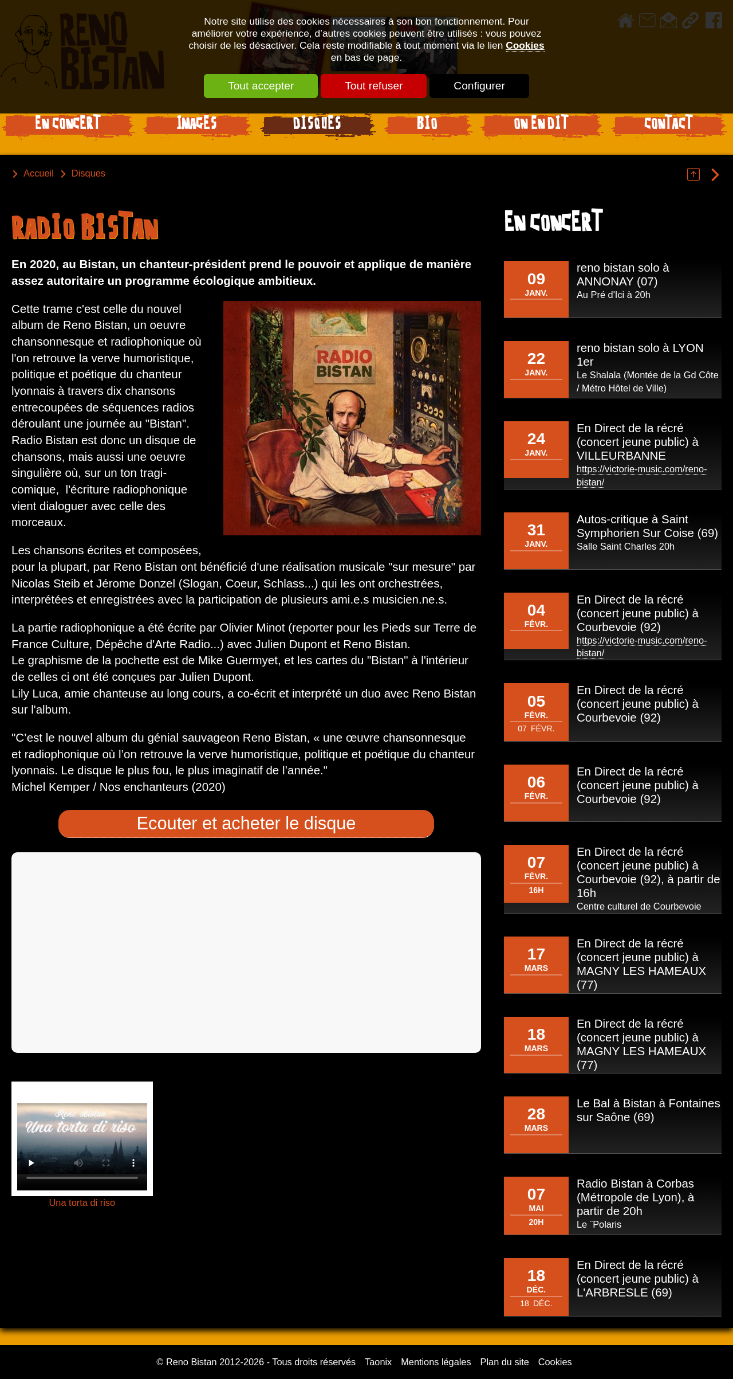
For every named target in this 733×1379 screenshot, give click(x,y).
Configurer (479, 86)
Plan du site (504, 1362)
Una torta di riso (82, 1202)
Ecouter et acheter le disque (246, 823)
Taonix (378, 1362)
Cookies (525, 45)
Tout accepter (261, 86)
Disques (317, 125)
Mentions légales (436, 1362)
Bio (427, 125)
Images (196, 125)
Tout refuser (374, 86)
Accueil (38, 173)
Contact (668, 125)
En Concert (67, 125)
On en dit (541, 125)
